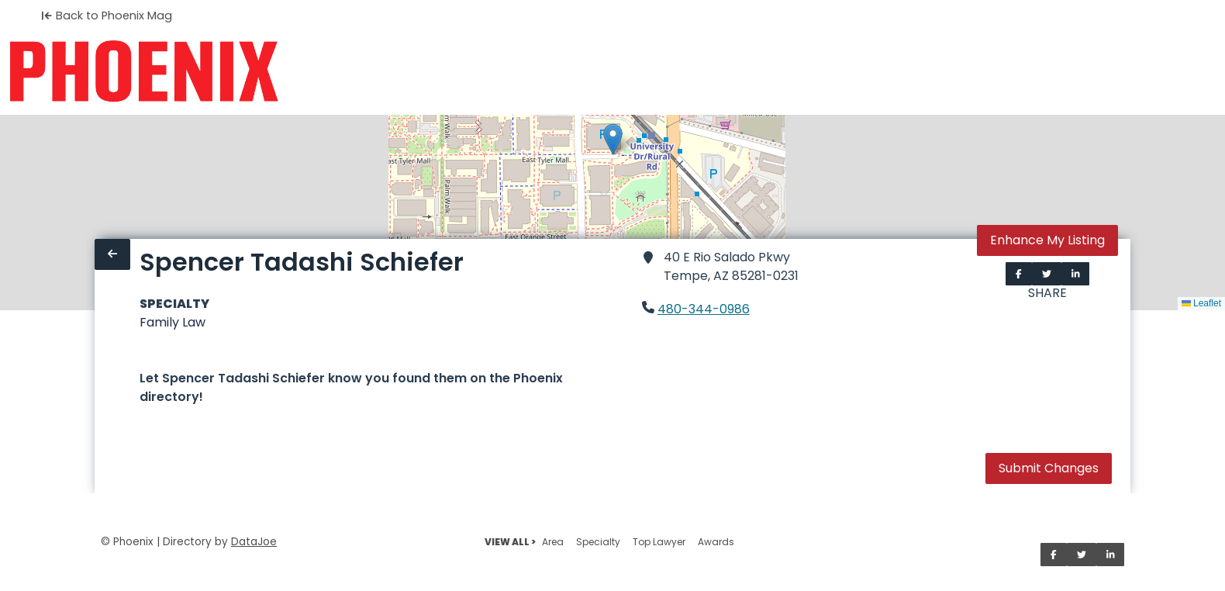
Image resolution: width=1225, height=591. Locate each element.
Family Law (172, 322)
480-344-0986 (703, 309)
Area (553, 541)
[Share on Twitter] (1046, 273)
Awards (716, 541)
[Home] (144, 71)
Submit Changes (1049, 468)
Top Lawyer (659, 541)
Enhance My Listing (1047, 240)
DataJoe (254, 541)
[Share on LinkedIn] (1075, 273)
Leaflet (1201, 303)
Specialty (598, 541)
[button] (613, 139)
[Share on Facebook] (1019, 273)
